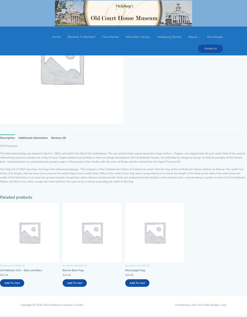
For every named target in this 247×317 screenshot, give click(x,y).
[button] (210, 48)
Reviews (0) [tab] (60, 138)
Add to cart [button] (14, 284)
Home (56, 36)
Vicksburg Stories (169, 36)
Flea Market (110, 36)
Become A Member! (81, 36)
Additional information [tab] (33, 138)
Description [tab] (7, 138)
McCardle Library (138, 36)
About (192, 36)
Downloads (215, 36)
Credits (79, 307)
